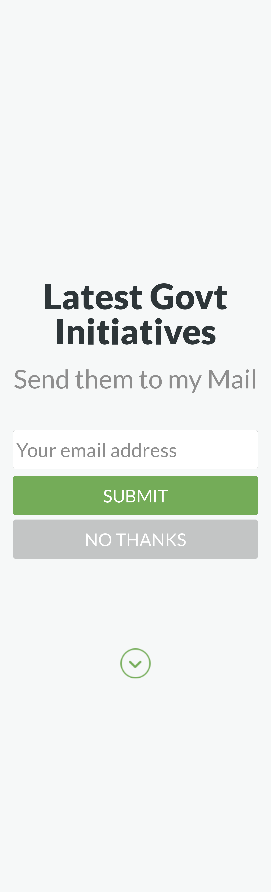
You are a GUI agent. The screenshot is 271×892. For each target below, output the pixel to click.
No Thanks (135, 539)
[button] (135, 313)
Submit (135, 495)
